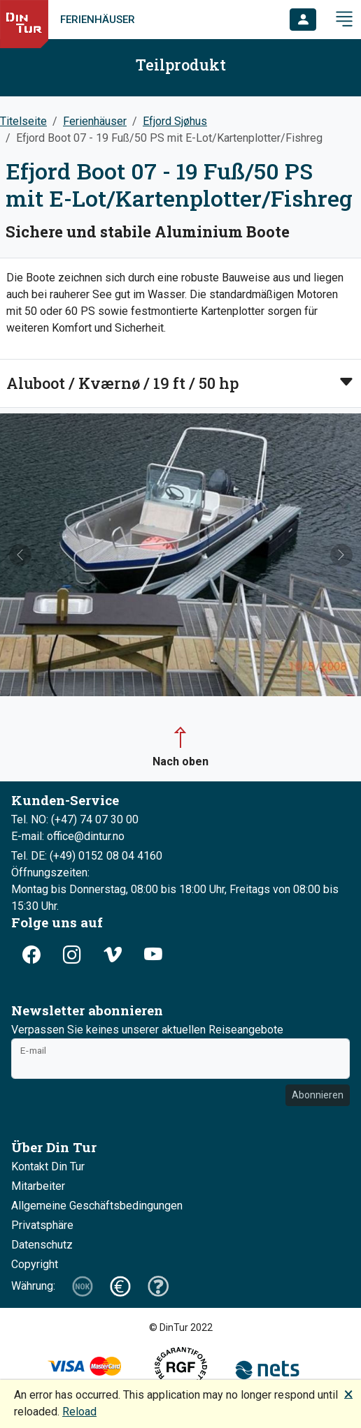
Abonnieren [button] (318, 1095)
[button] (303, 19)
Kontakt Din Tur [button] (48, 1166)
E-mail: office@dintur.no (68, 836)
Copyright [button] (34, 1264)
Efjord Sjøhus (175, 121)
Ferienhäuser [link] (97, 19)
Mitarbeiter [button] (38, 1186)
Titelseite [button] (23, 121)
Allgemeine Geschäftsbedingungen (97, 1205)
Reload (79, 1411)
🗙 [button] (348, 1393)
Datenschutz (42, 1244)
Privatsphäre (42, 1225)
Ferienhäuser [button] (95, 121)
